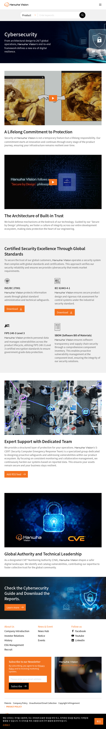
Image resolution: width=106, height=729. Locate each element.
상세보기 (6, 724)
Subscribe (18, 686)
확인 (99, 721)
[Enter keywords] (58, 15)
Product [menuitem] (26, 15)
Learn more (15, 607)
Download (14, 308)
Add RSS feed (16, 474)
